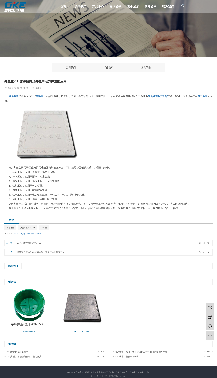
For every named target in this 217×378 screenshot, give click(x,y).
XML (124, 376)
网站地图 (112, 376)
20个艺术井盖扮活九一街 (29, 243)
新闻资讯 (150, 6)
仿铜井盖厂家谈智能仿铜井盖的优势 (24, 356)
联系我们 (168, 6)
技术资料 (115, 6)
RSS (119, 376)
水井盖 (44, 228)
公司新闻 (71, 67)
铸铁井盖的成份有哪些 (17, 352)
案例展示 (133, 6)
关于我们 (81, 6)
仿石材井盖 (132, 372)
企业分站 (103, 376)
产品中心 (98, 6)
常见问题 (146, 67)
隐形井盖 (10, 228)
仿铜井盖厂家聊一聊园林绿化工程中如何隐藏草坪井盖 (141, 352)
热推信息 (94, 376)
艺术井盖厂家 (113, 372)
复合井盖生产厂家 (27, 228)
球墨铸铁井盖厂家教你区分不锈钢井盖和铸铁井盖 (41, 252)
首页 (63, 6)
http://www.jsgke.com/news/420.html (28, 233)
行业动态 (108, 67)
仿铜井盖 (123, 372)
